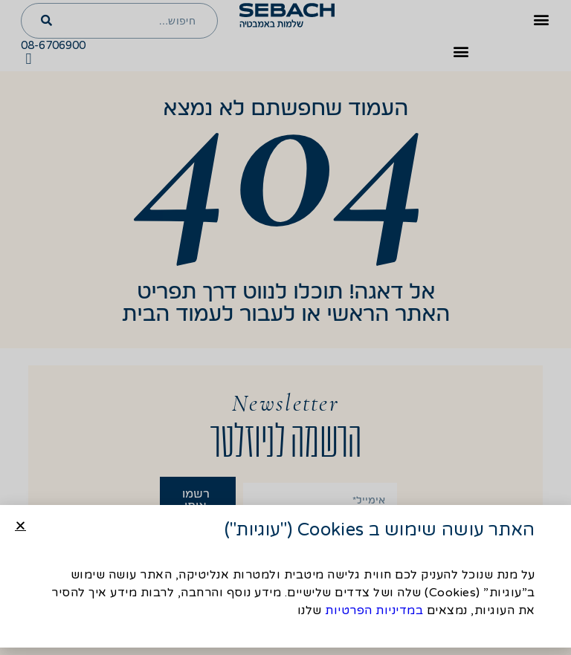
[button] (20, 525)
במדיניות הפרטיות (374, 610)
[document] (285, 327)
